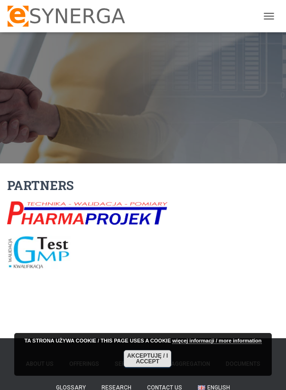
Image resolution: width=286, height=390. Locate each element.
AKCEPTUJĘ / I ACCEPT (147, 358)
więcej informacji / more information (216, 340)
